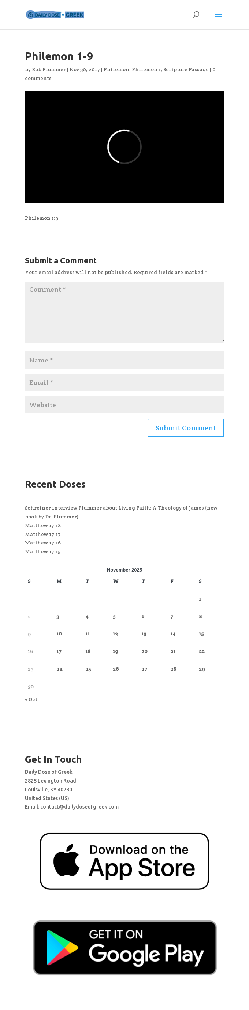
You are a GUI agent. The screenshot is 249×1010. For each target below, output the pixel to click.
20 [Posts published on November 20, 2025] (144, 651)
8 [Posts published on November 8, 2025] (200, 616)
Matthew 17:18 (43, 525)
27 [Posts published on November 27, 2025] (144, 669)
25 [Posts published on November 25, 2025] (88, 669)
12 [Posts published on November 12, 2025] (115, 633)
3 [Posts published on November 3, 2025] (57, 616)
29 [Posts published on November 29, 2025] (202, 669)
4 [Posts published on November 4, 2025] (87, 616)
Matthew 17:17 (43, 534)
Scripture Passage (186, 69)
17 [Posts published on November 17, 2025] (59, 651)
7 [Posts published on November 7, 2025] (171, 616)
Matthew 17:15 (42, 551)
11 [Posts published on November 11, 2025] (87, 633)
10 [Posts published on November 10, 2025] (59, 633)
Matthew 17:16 (43, 542)
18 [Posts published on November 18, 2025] (87, 651)
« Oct (31, 699)
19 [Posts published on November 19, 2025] (115, 651)
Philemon (116, 69)
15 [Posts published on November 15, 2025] (201, 633)
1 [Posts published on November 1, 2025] (200, 598)
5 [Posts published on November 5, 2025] (114, 616)
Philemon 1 (146, 69)
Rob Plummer (49, 69)
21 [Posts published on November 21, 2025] (172, 651)
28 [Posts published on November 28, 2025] (173, 669)
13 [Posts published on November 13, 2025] (143, 633)
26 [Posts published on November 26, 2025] (116, 669)
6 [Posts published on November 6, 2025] (142, 616)
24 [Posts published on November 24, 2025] (59, 669)
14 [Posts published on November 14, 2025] (173, 633)
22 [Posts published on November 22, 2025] (202, 651)
